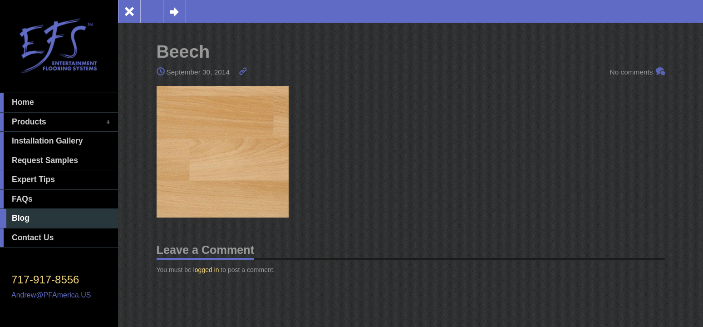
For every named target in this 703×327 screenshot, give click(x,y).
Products (56, 122)
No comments (631, 72)
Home (17, 102)
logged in (206, 269)
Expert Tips (27, 179)
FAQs (16, 199)
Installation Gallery (41, 141)
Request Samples (39, 160)
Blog (14, 218)
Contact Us (27, 238)
